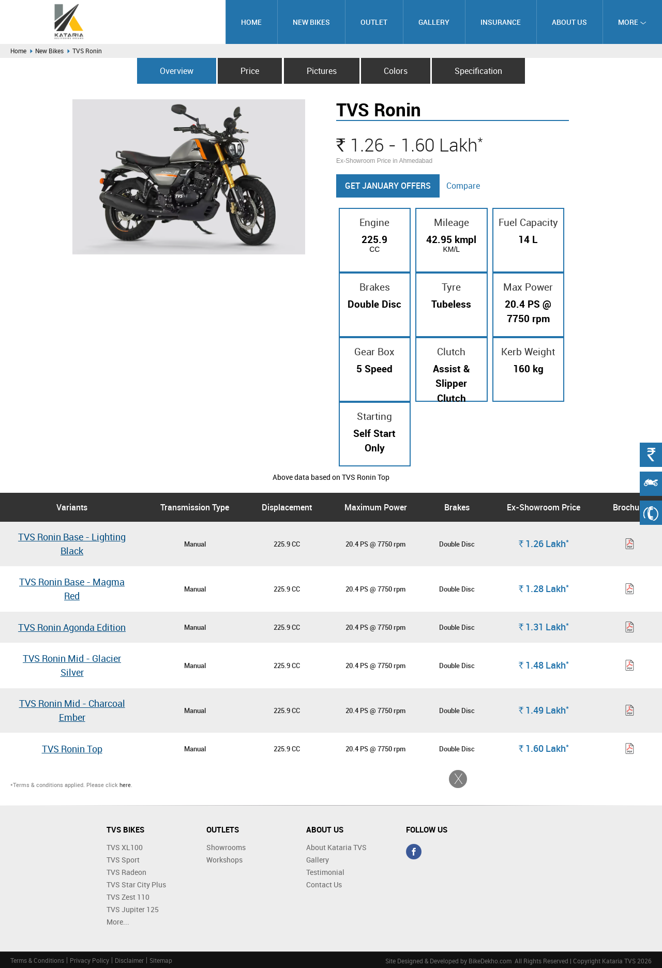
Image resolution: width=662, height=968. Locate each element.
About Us (569, 22)
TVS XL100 (125, 847)
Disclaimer (129, 960)
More (632, 22)
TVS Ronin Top (72, 749)
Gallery (433, 22)
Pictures (322, 71)
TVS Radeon (126, 872)
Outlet (373, 22)
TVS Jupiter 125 (133, 909)
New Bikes (311, 22)
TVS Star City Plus (136, 884)
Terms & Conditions (37, 960)
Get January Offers (388, 185)
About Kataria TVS (336, 847)
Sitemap (160, 960)
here (125, 785)
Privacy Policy (89, 960)
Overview (176, 71)
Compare (463, 185)
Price (249, 71)
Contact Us (324, 884)
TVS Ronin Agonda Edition (72, 627)
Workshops (224, 860)
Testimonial (325, 872)
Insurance (500, 22)
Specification (478, 71)
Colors (396, 71)
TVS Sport (123, 860)
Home (251, 22)
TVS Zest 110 (128, 897)
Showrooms (226, 847)
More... (118, 922)
